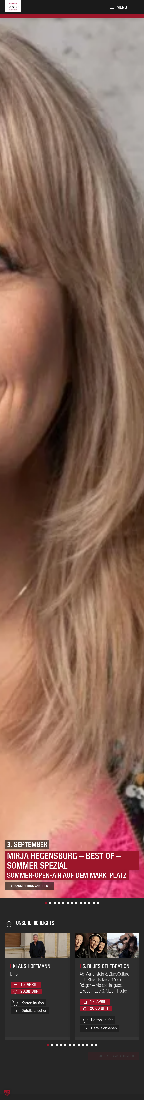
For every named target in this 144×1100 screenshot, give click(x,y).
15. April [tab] (68, 903)
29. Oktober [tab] (63, 903)
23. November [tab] (89, 903)
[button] (118, 7)
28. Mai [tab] (50, 903)
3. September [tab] (46, 903)
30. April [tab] (94, 903)
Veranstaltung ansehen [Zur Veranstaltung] (29, 886)
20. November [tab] (85, 903)
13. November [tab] (59, 903)
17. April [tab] (55, 903)
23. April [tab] (81, 903)
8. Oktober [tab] (76, 903)
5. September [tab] (98, 903)
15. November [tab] (72, 903)
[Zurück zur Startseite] (18, 10)
